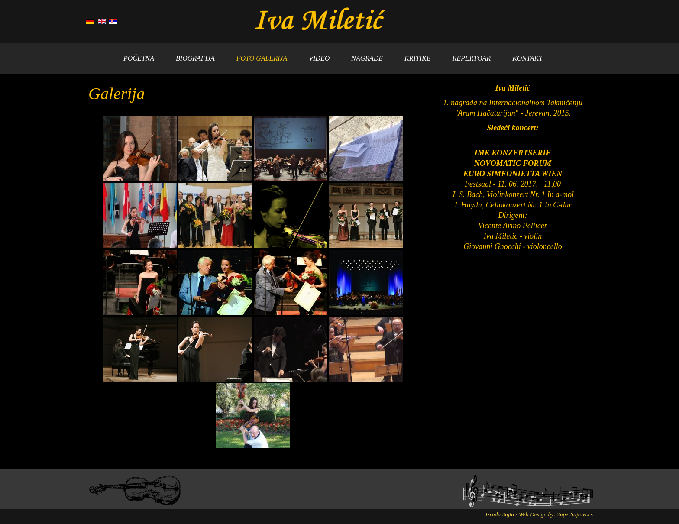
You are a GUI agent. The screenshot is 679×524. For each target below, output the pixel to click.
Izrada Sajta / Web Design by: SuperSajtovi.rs (539, 514)
